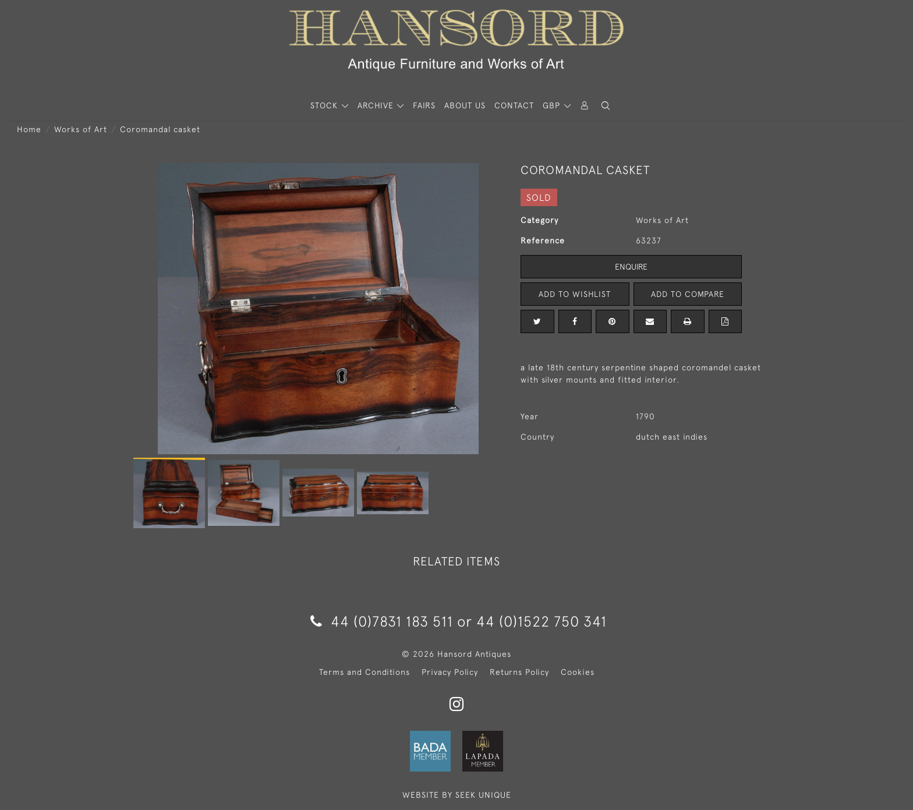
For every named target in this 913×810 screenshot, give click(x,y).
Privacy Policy (450, 672)
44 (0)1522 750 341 (541, 621)
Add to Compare (687, 294)
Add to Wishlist (575, 294)
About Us (465, 105)
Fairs (424, 105)
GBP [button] (553, 105)
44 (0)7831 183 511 (381, 621)
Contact (514, 105)
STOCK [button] (325, 105)
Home (29, 129)
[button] (605, 106)
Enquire (631, 266)
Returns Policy (519, 672)
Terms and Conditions (364, 672)
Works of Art (80, 129)
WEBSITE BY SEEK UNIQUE (456, 795)
